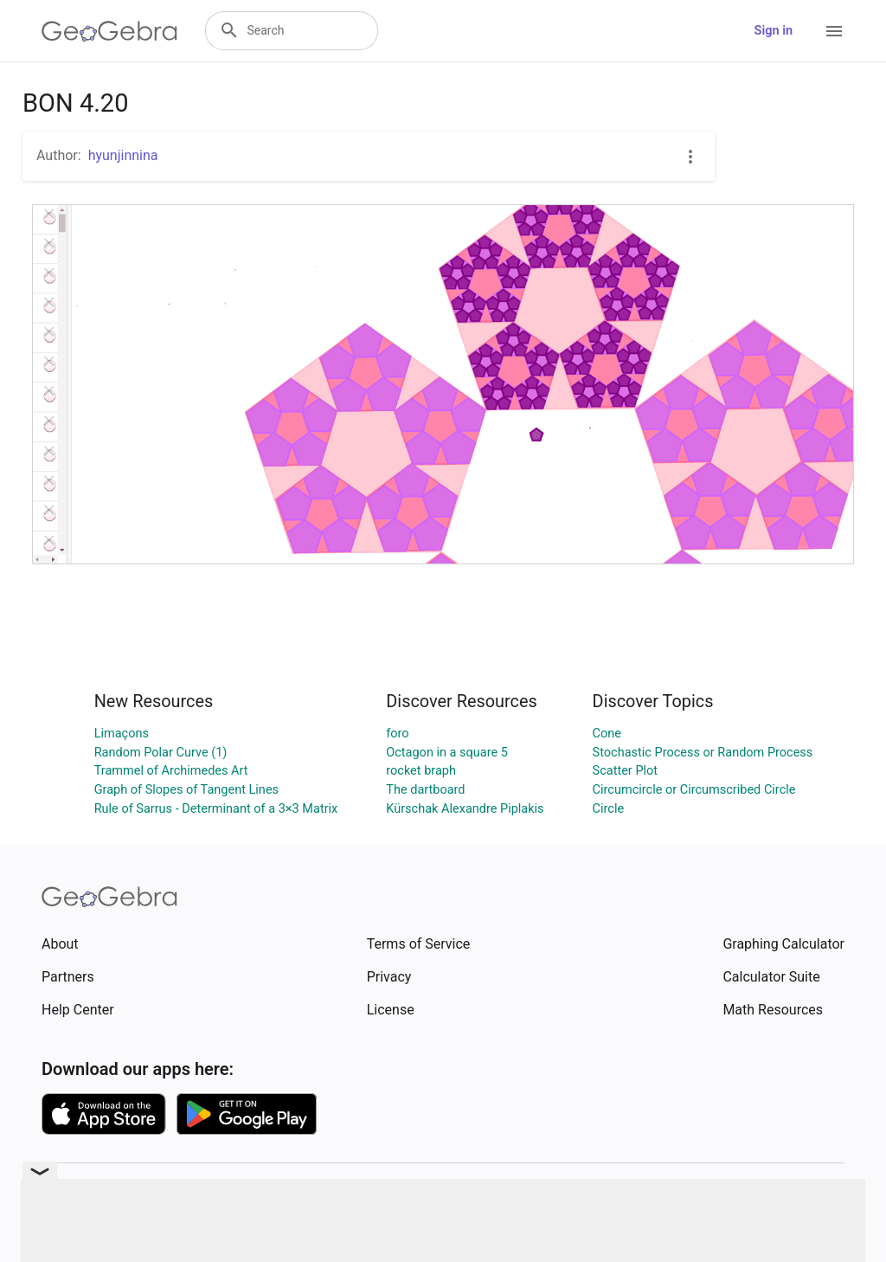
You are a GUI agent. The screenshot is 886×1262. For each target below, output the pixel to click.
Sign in (773, 30)
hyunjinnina (123, 155)
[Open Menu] (834, 31)
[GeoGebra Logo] (109, 31)
